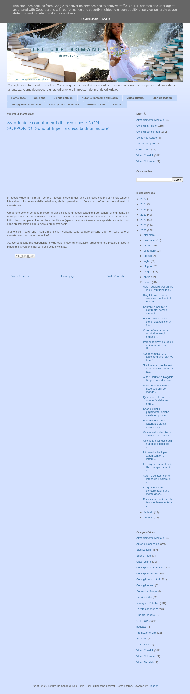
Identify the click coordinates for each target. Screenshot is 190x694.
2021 (143, 225)
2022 (143, 219)
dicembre (150, 234)
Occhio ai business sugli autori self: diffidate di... (157, 444)
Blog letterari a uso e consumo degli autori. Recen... (157, 298)
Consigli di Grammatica (64, 104)
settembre (150, 250)
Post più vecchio (116, 276)
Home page (18, 97)
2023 (143, 214)
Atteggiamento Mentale (26, 104)
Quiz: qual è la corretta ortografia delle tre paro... (156, 400)
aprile (147, 276)
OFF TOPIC (143, 149)
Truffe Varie (143, 644)
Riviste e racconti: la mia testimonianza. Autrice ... (157, 502)
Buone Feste (144, 555)
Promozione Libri (146, 632)
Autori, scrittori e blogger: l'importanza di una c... (158, 378)
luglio (147, 261)
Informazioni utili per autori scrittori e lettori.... (155, 455)
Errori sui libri (96, 104)
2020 (143, 230)
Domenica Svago (146, 137)
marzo (148, 282)
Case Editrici (143, 561)
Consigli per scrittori (148, 131)
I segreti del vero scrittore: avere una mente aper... (156, 490)
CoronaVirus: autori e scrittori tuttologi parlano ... (155, 333)
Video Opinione (145, 161)
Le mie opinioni (63, 97)
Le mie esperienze (147, 608)
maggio (148, 271)
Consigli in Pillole (146, 125)
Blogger (153, 685)
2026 (143, 198)
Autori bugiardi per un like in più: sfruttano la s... (158, 288)
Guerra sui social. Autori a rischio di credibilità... (158, 434)
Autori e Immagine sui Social (100, 97)
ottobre (148, 245)
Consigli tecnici (145, 585)
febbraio (149, 512)
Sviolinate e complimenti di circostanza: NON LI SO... (158, 368)
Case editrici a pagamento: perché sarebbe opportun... (156, 412)
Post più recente (20, 276)
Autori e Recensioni (148, 543)
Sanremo (141, 638)
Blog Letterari (144, 549)
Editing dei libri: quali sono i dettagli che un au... (157, 321)
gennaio (149, 517)
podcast (141, 626)
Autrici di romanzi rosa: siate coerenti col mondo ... (156, 388)
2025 (143, 204)
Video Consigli (144, 155)
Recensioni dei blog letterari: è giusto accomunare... (154, 423)
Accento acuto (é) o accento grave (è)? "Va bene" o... (158, 357)
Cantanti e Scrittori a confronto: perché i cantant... (155, 310)
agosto (148, 255)
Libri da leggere (163, 97)
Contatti (118, 104)
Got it (106, 19)
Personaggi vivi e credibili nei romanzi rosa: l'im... (158, 345)
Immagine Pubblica (147, 603)
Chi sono (40, 97)
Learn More (89, 19)
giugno (148, 266)
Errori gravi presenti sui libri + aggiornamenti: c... (157, 467)
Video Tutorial (135, 97)
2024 (143, 209)
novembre (150, 240)
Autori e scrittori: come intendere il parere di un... (157, 479)
